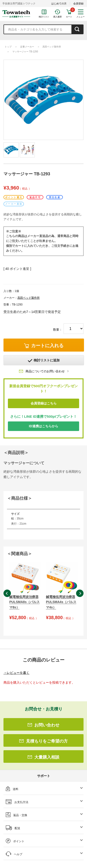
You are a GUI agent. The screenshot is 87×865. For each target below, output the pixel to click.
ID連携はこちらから (43, 426)
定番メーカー (27, 46)
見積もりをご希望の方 (43, 741)
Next (80, 593)
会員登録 (78, 3)
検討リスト (44, 17)
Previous (7, 593)
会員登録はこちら (44, 403)
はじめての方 (59, 3)
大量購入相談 (43, 757)
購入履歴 (57, 17)
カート (69, 17)
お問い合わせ (43, 725)
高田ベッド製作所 (51, 46)
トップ (8, 46)
